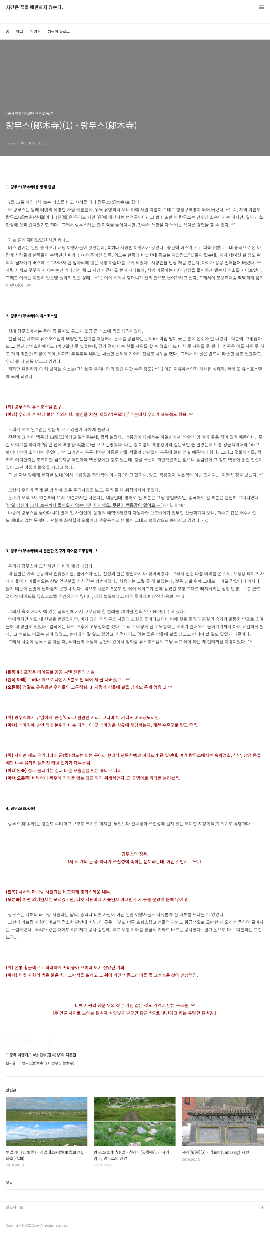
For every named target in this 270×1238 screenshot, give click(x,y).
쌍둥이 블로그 (59, 31)
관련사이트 (14, 1207)
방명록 (35, 31)
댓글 (9, 1182)
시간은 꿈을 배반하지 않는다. (34, 7)
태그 (19, 31)
